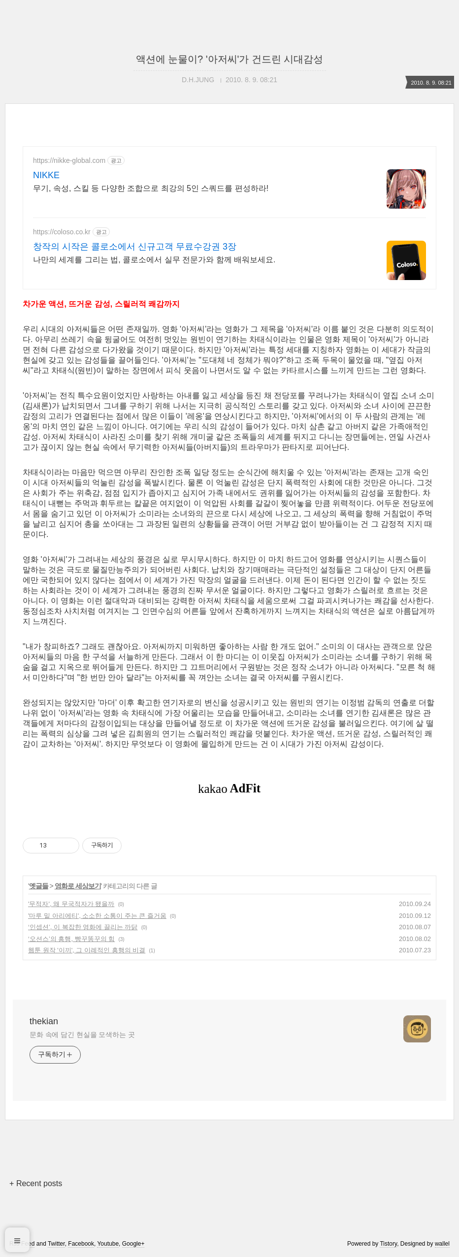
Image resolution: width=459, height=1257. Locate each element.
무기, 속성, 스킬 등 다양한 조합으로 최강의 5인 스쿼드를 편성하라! (150, 188)
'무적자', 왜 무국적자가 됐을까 (71, 904)
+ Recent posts (35, 1183)
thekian (44, 1021)
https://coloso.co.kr (62, 232)
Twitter (56, 1243)
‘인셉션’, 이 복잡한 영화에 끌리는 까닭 (82, 927)
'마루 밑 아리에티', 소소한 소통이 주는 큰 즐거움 (97, 915)
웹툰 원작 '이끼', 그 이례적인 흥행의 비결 (86, 950)
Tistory (388, 1243)
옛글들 (38, 886)
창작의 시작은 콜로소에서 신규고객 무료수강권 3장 (134, 246)
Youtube (108, 1243)
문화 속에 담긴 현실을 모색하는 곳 (82, 1034)
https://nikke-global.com (69, 160)
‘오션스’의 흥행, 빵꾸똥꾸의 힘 (71, 939)
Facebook (81, 1243)
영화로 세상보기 (78, 886)
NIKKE (46, 175)
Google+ (133, 1243)
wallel (442, 1243)
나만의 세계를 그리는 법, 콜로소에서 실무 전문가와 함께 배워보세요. (154, 259)
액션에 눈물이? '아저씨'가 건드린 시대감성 (230, 59)
